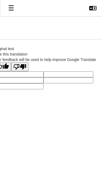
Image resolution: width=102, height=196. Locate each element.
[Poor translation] (20, 66)
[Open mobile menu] (11, 8)
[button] (93, 8)
